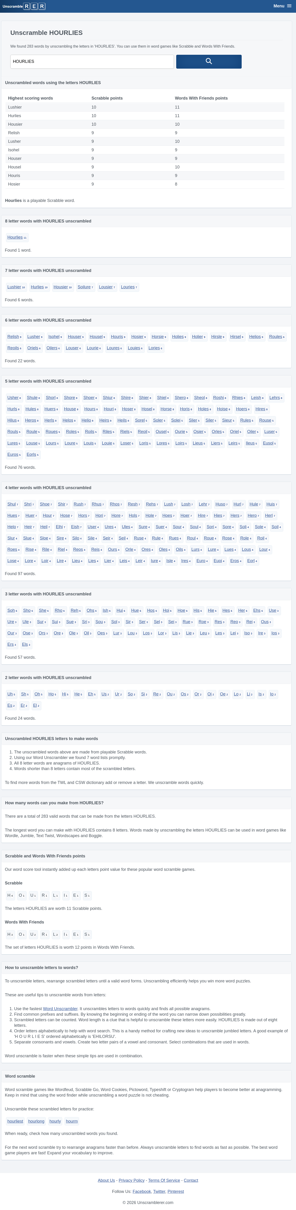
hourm (72, 1121)
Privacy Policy (132, 1180)
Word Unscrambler (60, 1008)
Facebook (142, 1191)
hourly (55, 1121)
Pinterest (175, 1191)
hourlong (36, 1121)
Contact (191, 1180)
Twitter (159, 1191)
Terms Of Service (164, 1180)
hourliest (15, 1121)
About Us (106, 1180)
